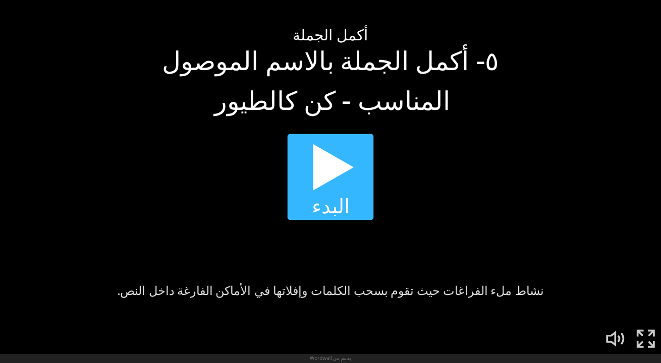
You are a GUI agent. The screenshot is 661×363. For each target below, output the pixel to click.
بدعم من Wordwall (330, 357)
